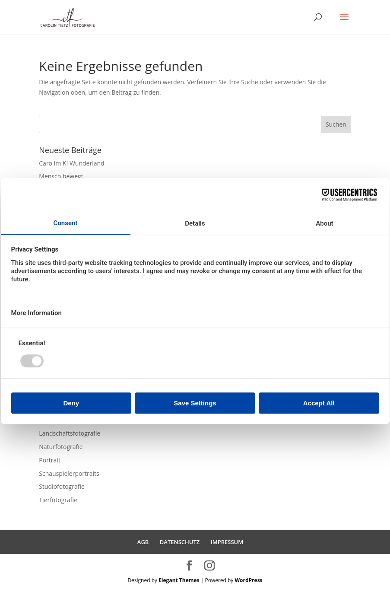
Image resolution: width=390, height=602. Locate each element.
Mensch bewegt (61, 176)
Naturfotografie (60, 447)
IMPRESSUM (227, 542)
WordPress (249, 580)
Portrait (49, 460)
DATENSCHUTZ (180, 542)
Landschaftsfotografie (69, 433)
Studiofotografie (62, 486)
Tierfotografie (58, 500)
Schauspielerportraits (69, 473)
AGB (143, 542)
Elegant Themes (179, 580)
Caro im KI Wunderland (71, 163)
